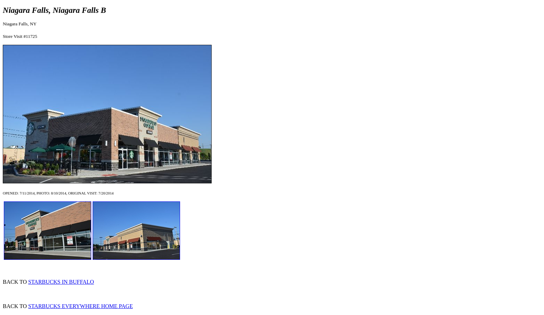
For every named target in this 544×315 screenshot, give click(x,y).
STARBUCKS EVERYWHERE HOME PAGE (80, 306)
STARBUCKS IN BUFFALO (61, 282)
